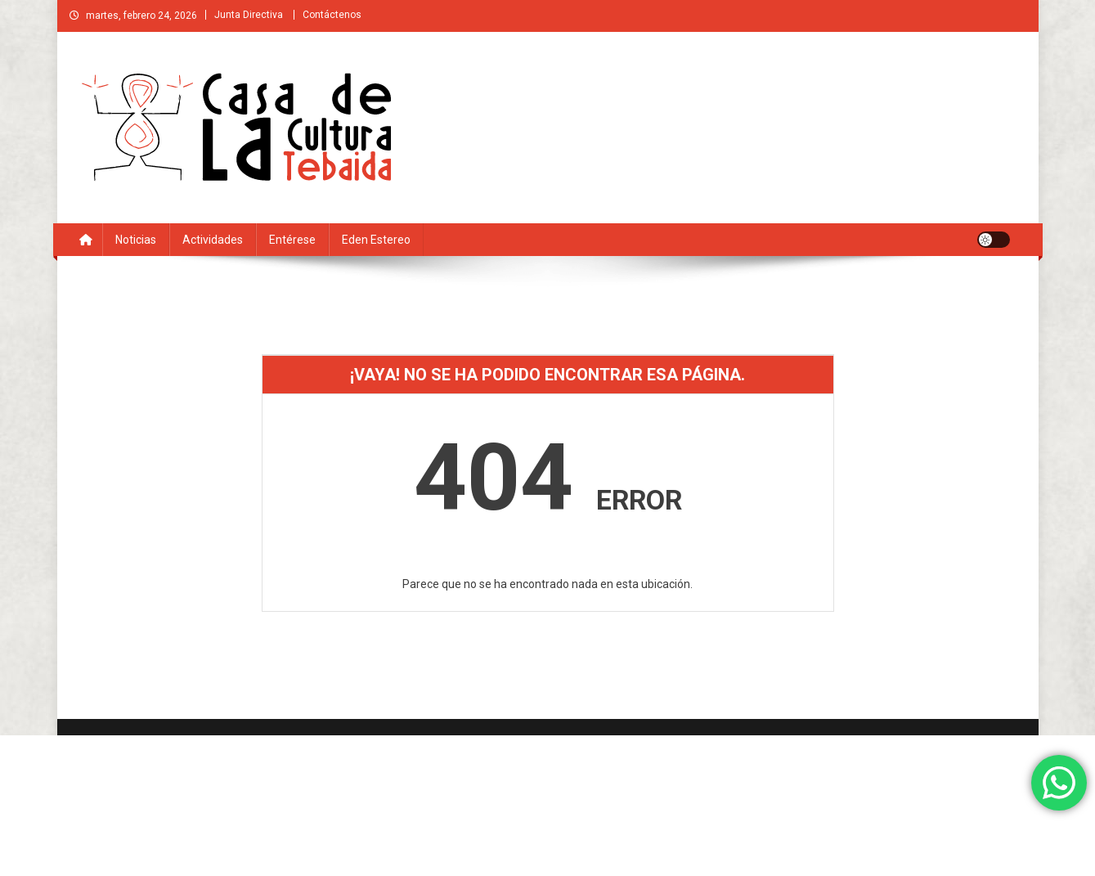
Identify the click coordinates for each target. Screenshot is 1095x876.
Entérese (292, 239)
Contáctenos (332, 14)
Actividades (212, 239)
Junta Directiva (248, 14)
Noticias (135, 239)
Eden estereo (376, 239)
